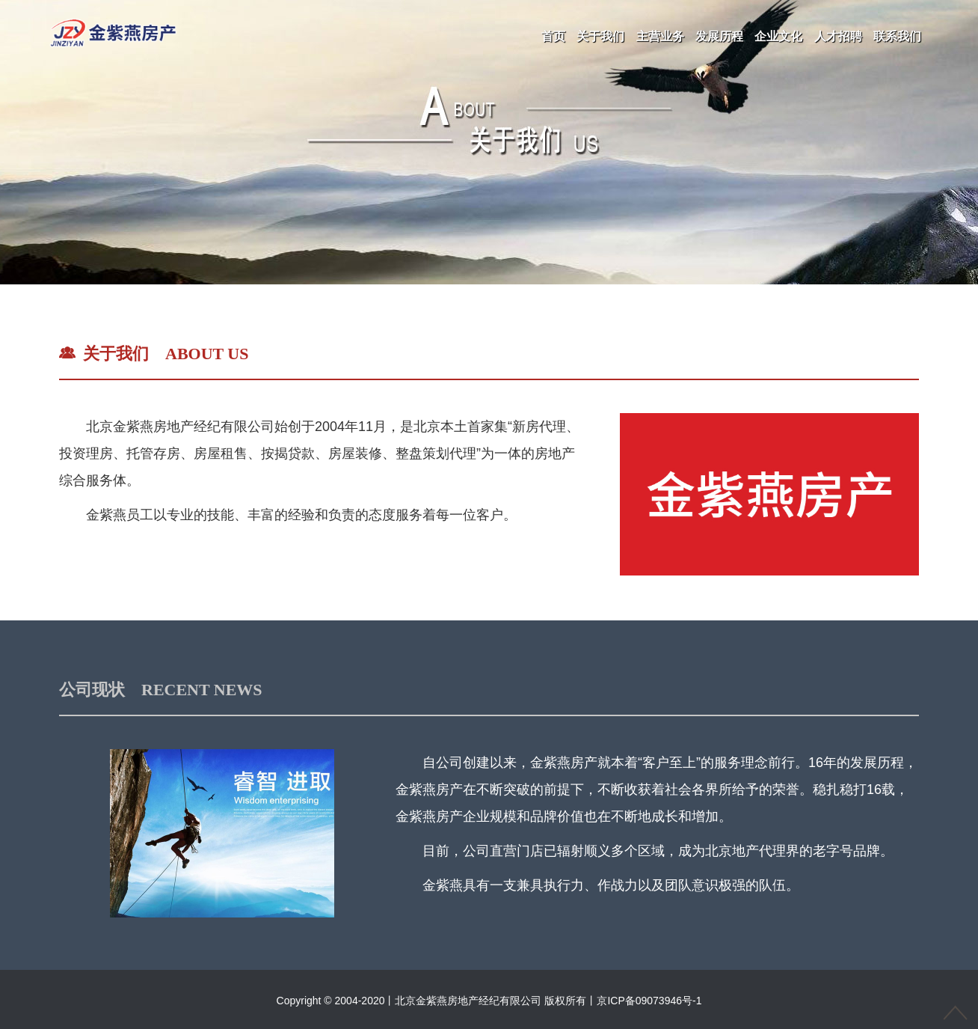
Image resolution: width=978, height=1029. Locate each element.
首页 (553, 36)
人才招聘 (838, 36)
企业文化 (778, 36)
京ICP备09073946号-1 (649, 1001)
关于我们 (600, 36)
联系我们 (897, 36)
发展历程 (719, 36)
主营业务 (660, 36)
